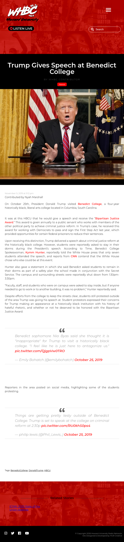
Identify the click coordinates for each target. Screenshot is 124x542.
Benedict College (90, 204)
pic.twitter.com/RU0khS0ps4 (65, 426)
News (62, 84)
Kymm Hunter (35, 252)
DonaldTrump (36, 470)
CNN (74, 256)
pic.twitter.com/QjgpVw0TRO (40, 351)
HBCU (47, 470)
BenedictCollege (19, 470)
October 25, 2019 (88, 360)
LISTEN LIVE (22, 28)
